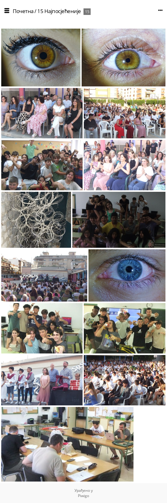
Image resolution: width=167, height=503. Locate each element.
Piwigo (83, 495)
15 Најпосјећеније (59, 11)
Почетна (23, 11)
